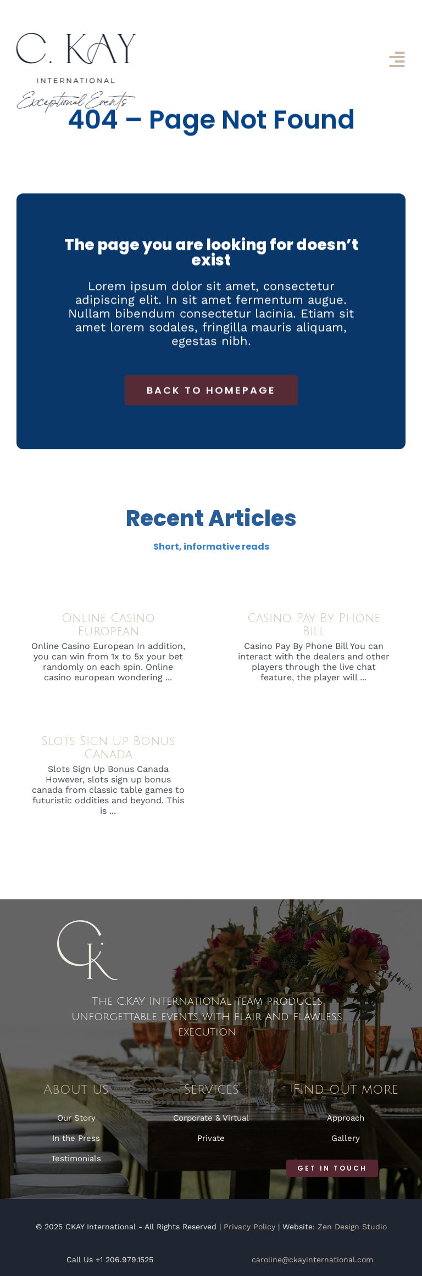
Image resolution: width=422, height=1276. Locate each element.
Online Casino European (108, 627)
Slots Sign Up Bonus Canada (108, 750)
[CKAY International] (75, 37)
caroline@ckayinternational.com (312, 1259)
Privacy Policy (249, 1226)
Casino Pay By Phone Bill (313, 627)
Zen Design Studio (352, 1226)
